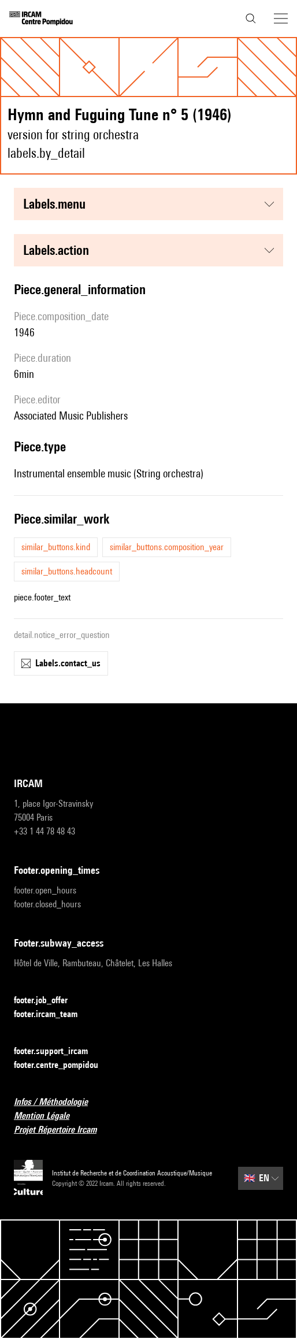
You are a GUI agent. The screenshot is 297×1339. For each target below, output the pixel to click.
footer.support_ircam (58, 1051)
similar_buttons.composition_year (167, 546)
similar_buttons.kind (55, 546)
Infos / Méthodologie (58, 1102)
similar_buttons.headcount (66, 571)
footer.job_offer (47, 1001)
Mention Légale (48, 1116)
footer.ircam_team (52, 1014)
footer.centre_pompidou (63, 1065)
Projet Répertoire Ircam (62, 1130)
